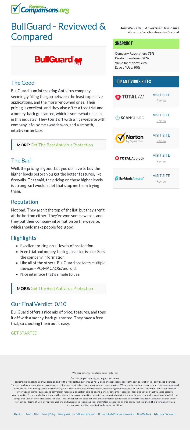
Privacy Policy (48, 414)
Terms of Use (32, 414)
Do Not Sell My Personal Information (116, 414)
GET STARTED (24, 333)
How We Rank (130, 28)
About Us (18, 414)
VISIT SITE (161, 95)
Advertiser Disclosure (162, 28)
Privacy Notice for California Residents (76, 414)
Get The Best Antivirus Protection (62, 144)
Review (161, 100)
